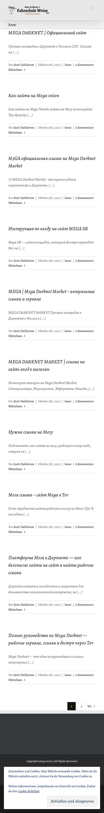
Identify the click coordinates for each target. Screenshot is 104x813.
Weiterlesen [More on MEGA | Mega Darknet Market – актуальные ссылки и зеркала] (15, 336)
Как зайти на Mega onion (33, 95)
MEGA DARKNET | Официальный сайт (47, 32)
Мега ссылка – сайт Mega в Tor (38, 494)
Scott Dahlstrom (24, 65)
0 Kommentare (84, 65)
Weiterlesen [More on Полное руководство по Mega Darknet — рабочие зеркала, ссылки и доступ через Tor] (15, 680)
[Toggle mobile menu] (93, 8)
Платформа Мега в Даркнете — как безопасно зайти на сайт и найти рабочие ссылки (51, 565)
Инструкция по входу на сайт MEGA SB (48, 228)
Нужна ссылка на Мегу (30, 432)
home (68, 65)
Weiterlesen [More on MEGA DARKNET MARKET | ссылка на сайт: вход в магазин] (15, 406)
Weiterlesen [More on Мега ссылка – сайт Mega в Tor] (15, 532)
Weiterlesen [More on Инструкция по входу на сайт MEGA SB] (15, 265)
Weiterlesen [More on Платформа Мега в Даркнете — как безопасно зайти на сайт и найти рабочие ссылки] (15, 609)
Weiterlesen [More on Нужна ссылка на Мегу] (15, 469)
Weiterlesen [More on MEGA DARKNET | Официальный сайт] (15, 70)
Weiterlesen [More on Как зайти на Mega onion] (15, 132)
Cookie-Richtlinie (28, 791)
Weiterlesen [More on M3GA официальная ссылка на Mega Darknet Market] (15, 203)
